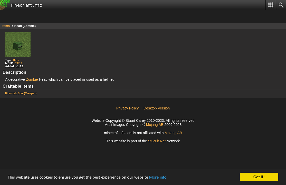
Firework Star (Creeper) (20, 93)
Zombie (32, 79)
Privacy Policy (127, 108)
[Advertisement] (41, 16)
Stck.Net (157, 141)
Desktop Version (157, 108)
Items (6, 26)
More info (158, 177)
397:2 (18, 63)
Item (16, 60)
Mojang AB (155, 125)
